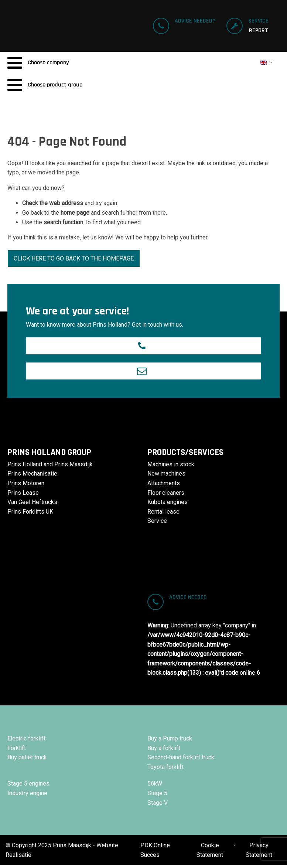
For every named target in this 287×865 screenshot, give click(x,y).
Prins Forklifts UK (30, 511)
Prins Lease (23, 492)
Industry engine (27, 793)
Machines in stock (170, 464)
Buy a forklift (163, 748)
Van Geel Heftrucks (32, 501)
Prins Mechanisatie (32, 473)
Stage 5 (157, 793)
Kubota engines (167, 501)
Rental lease (163, 511)
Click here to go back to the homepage (74, 258)
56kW (154, 783)
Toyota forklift (165, 766)
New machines (166, 473)
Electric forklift (26, 738)
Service (157, 520)
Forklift (16, 748)
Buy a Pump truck (169, 738)
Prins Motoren (25, 483)
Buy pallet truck (27, 757)
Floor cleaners (165, 492)
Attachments (163, 483)
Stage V (157, 802)
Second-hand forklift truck (180, 757)
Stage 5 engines (28, 783)
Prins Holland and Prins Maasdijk (50, 464)
